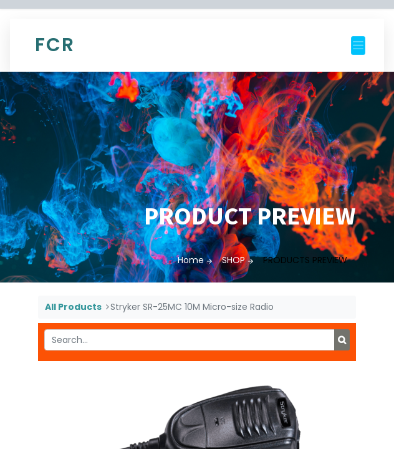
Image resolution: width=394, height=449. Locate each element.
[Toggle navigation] (358, 45)
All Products (73, 307)
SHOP (233, 260)
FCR (55, 45)
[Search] (342, 339)
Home (191, 260)
